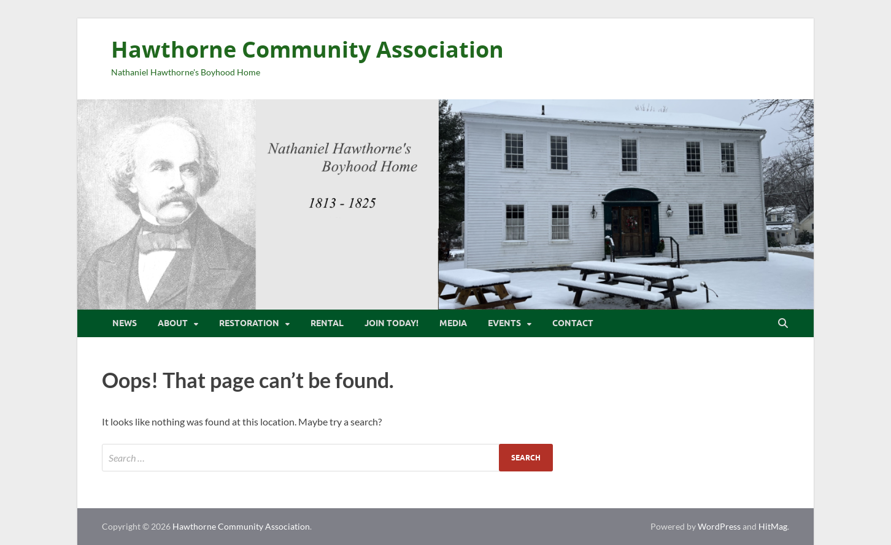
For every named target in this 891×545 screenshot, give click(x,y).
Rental (327, 323)
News (124, 323)
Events (504, 323)
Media (453, 323)
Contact (572, 323)
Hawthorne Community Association (307, 49)
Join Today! (391, 323)
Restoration (249, 323)
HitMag (772, 526)
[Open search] (783, 324)
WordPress (719, 526)
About (173, 323)
